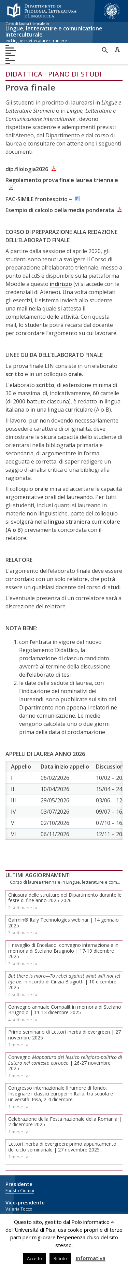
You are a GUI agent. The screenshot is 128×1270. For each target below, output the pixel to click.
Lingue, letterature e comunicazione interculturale (61, 32)
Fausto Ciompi (19, 1190)
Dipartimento (62, 135)
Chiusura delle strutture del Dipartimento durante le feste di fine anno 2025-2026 (65, 898)
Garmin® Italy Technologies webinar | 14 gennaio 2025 (63, 922)
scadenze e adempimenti (64, 127)
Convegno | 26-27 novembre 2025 (65, 1063)
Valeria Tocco (18, 1209)
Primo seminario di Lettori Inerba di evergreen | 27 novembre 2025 (64, 1035)
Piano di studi (75, 74)
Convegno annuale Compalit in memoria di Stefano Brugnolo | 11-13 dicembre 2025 (64, 1010)
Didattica (24, 74)
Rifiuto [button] (60, 1258)
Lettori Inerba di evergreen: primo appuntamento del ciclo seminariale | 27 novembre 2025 (62, 1147)
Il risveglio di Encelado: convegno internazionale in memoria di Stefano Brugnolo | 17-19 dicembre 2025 (63, 951)
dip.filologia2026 (26, 169)
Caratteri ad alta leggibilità (117, 49)
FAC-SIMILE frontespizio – (38, 199)
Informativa (90, 1258)
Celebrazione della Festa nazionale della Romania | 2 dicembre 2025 (65, 1122)
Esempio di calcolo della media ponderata (59, 210)
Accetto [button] (34, 1258)
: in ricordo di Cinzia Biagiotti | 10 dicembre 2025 (64, 981)
